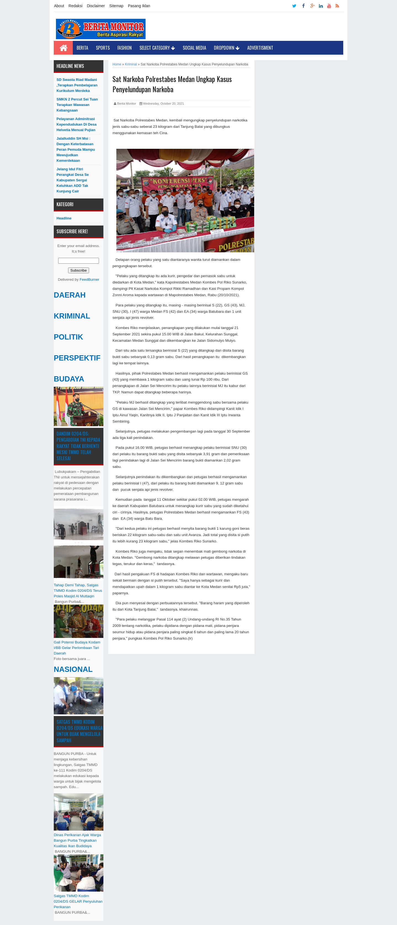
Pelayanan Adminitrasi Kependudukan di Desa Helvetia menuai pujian (76, 124)
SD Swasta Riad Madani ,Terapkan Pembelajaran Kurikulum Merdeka (77, 85)
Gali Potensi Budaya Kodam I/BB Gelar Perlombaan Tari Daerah (77, 647)
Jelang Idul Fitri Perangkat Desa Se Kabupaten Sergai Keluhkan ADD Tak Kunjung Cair (73, 180)
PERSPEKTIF (77, 358)
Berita (82, 47)
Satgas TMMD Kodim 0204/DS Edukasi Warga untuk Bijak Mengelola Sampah (80, 731)
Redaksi (76, 6)
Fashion (124, 47)
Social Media (194, 47)
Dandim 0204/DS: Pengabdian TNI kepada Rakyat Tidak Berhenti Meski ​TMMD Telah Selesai (78, 446)
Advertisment (260, 47)
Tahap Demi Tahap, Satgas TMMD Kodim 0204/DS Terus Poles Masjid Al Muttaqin (78, 590)
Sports (103, 47)
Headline (64, 218)
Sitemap (116, 6)
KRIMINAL (72, 316)
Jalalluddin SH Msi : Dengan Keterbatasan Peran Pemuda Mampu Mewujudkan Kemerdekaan (76, 149)
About (59, 6)
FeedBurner (89, 279)
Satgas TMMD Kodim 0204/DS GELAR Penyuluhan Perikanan (78, 901)
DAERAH (70, 295)
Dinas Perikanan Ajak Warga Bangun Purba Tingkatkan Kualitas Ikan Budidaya (77, 840)
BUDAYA (69, 379)
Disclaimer (96, 6)
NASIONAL (73, 669)
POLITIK (68, 337)
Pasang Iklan (139, 6)
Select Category (157, 47)
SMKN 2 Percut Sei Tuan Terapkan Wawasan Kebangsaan (77, 104)
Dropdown (227, 47)
